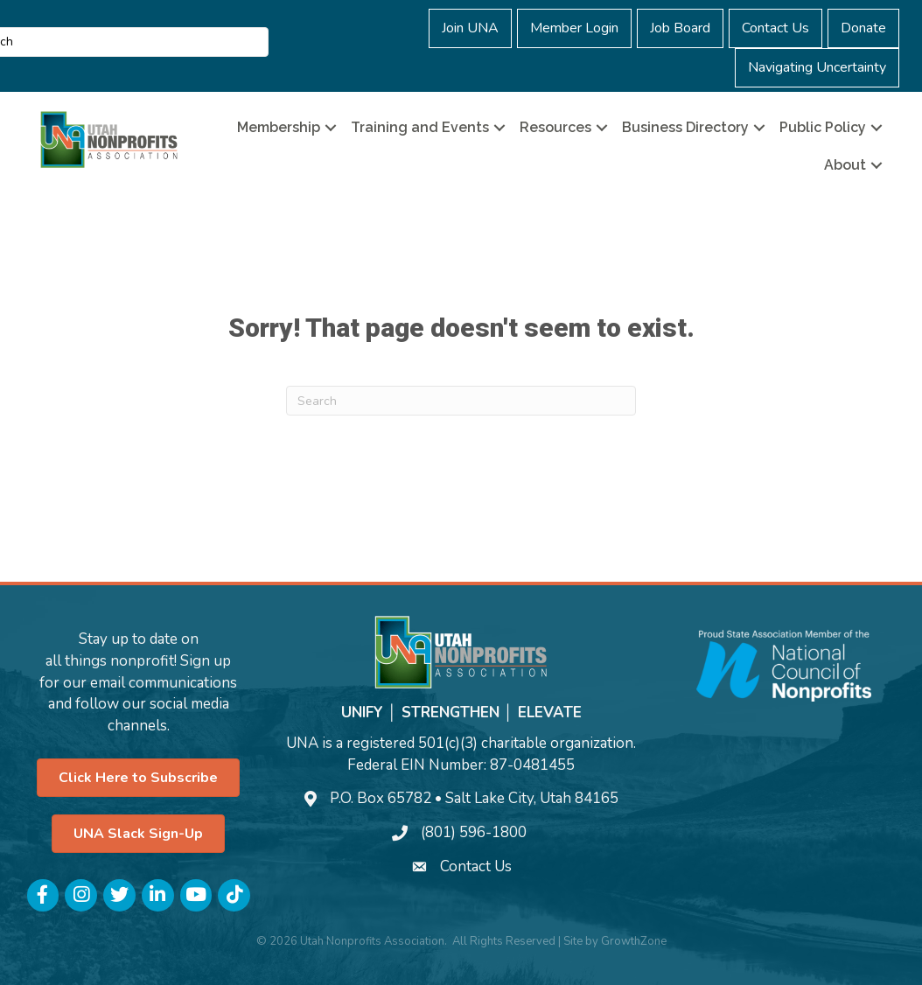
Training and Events (420, 127)
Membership (278, 127)
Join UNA (470, 28)
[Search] (461, 401)
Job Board (680, 28)
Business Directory (685, 127)
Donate (863, 28)
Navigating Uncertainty (817, 67)
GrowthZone (634, 941)
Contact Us (775, 28)
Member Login (574, 28)
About (845, 165)
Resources (555, 127)
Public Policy (822, 127)
